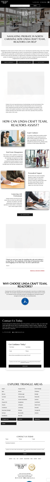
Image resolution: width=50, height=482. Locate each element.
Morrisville (20, 413)
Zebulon (36, 413)
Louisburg (20, 407)
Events (35, 458)
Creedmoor (4, 407)
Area (31, 458)
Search (35, 5)
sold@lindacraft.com (29, 478)
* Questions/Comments (10, 443)
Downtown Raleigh (6, 410)
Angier (3, 388)
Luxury (21, 458)
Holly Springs (21, 396)
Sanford (36, 399)
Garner (19, 391)
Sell (15, 458)
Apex (3, 391)
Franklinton (4, 415)
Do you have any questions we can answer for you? (19, 355)
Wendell (37, 407)
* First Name (11, 347)
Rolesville (37, 396)
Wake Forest (37, 405)
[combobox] (20, 6)
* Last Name (27, 347)
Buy (17, 458)
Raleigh (36, 394)
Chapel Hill (4, 402)
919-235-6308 (18, 478)
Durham (4, 413)
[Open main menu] (48, 2)
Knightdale (20, 402)
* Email (10, 351)
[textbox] (20, 6)
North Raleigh (38, 388)
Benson (3, 394)
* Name (6, 439)
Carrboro (4, 396)
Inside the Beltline (22, 399)
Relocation (26, 458)
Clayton (3, 405)
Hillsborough (21, 394)
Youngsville (37, 410)
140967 (30, 476)
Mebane (20, 410)
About (39, 458)
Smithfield (37, 402)
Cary (3, 399)
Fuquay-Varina (21, 388)
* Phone (27, 351)
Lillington (20, 405)
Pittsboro (37, 391)
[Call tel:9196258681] (36, 2)
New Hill (20, 415)
